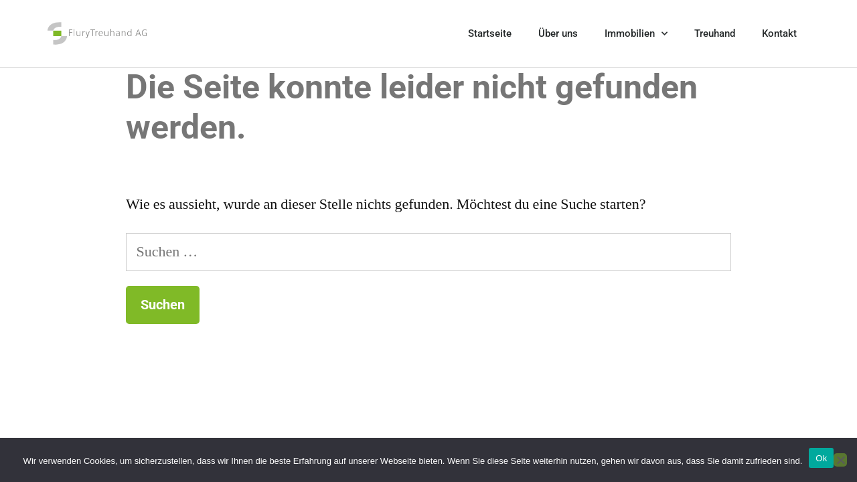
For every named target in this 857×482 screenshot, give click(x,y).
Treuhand (714, 33)
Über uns (558, 33)
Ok (821, 458)
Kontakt (779, 33)
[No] (840, 460)
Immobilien (636, 33)
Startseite (490, 33)
